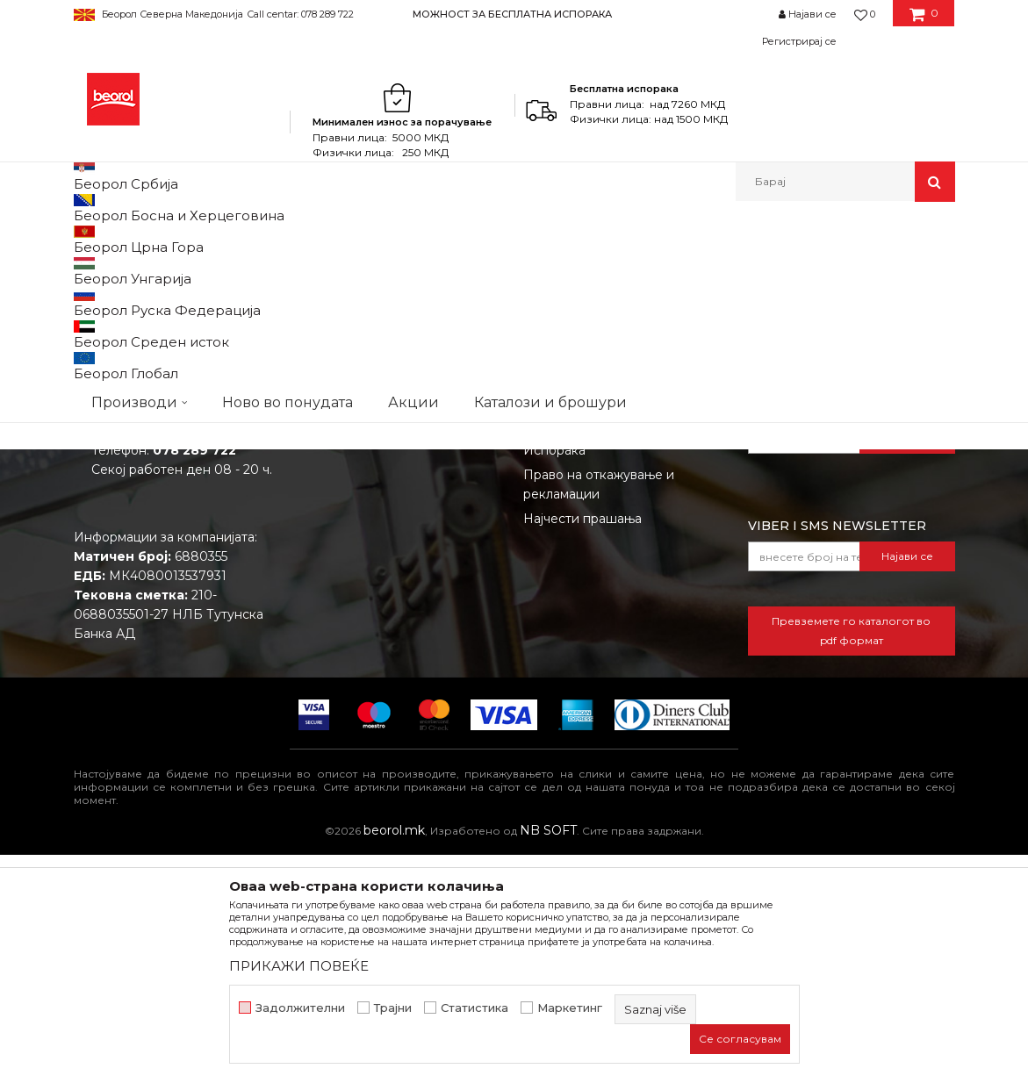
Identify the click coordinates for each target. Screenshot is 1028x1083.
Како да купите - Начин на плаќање (607, 644)
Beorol (90, 239)
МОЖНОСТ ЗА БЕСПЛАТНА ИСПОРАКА (512, 14)
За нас (318, 561)
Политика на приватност (601, 610)
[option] (514, 13)
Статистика (474, 1008)
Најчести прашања (582, 747)
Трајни (393, 1008)
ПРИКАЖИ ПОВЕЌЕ (299, 965)
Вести (317, 585)
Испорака (554, 678)
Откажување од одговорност (615, 585)
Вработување (341, 610)
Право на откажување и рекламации (598, 712)
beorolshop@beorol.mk (162, 659)
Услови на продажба (589, 561)
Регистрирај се (799, 41)
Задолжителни (300, 1008)
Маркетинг (569, 1008)
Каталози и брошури (364, 634)
